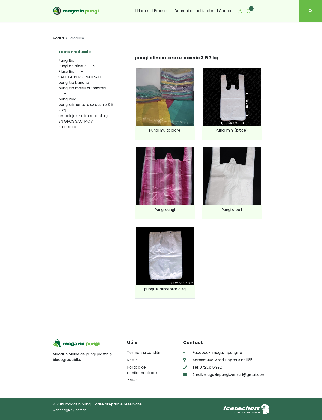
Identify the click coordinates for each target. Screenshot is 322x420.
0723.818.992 (210, 367)
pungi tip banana (73, 82)
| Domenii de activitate (192, 10)
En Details (67, 126)
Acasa (58, 38)
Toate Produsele (74, 51)
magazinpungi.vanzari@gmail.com (234, 374)
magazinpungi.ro (227, 352)
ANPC (132, 380)
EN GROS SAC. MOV (75, 121)
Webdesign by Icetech (69, 410)
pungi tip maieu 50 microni (82, 88)
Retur (132, 360)
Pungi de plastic (73, 66)
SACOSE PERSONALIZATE (80, 77)
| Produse (160, 10)
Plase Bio (66, 71)
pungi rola (67, 99)
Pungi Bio (66, 60)
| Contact (225, 10)
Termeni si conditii (143, 352)
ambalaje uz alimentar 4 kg (83, 115)
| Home (141, 10)
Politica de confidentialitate (142, 370)
